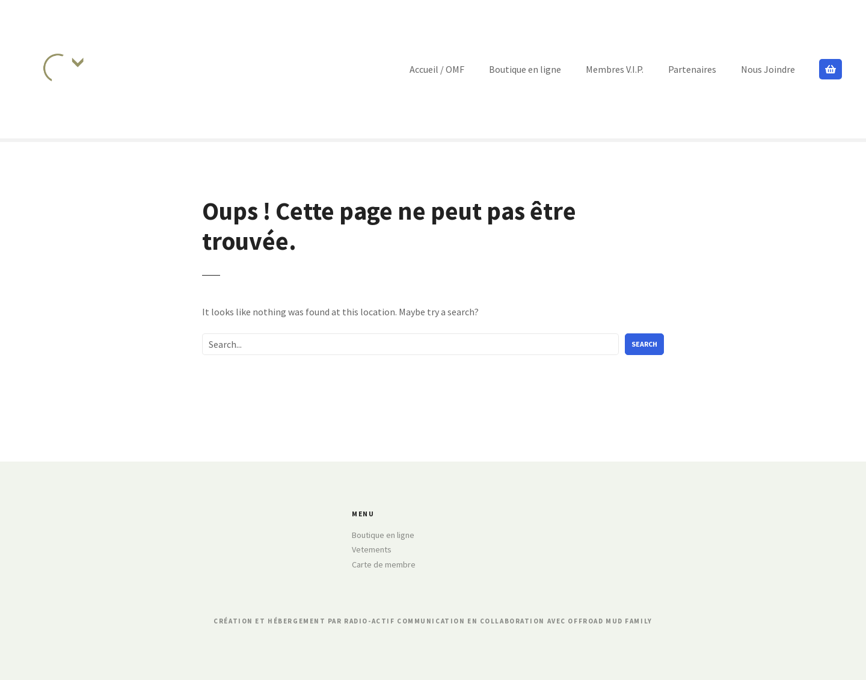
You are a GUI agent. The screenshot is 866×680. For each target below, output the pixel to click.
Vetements (372, 549)
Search (644, 343)
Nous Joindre (768, 69)
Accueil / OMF (437, 69)
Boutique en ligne (525, 69)
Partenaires (692, 69)
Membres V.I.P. (614, 69)
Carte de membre (384, 564)
